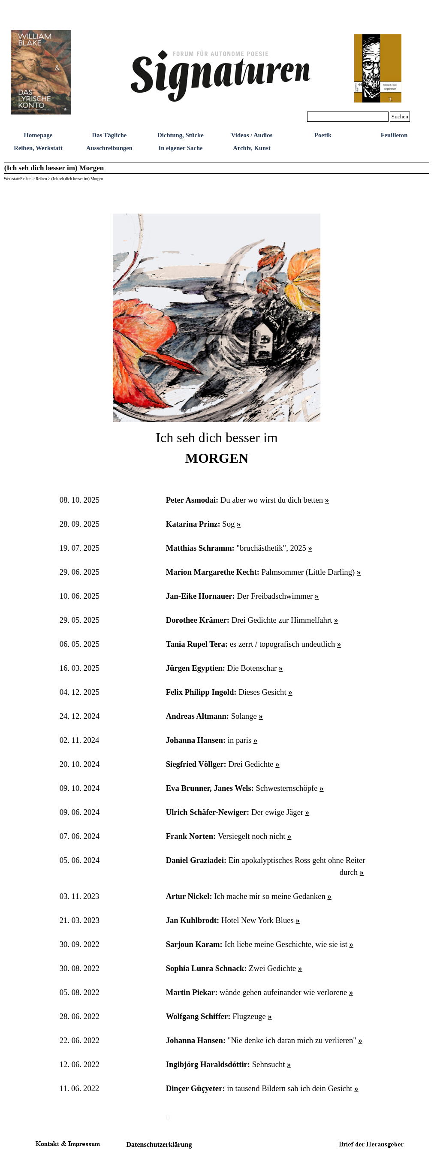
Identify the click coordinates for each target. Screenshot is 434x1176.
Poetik (323, 135)
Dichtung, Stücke (180, 135)
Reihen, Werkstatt (38, 148)
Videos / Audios (251, 135)
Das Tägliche (109, 135)
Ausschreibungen (109, 148)
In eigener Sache (180, 148)
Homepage (38, 135)
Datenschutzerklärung (159, 1144)
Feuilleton (394, 135)
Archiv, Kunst (252, 148)
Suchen (400, 116)
